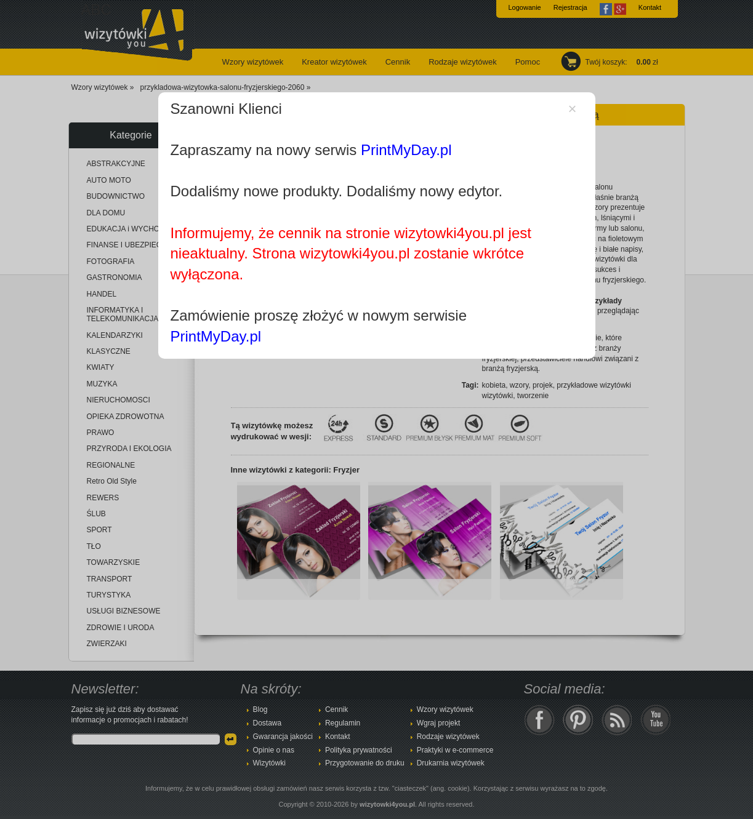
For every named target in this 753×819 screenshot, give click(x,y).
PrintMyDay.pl (406, 150)
